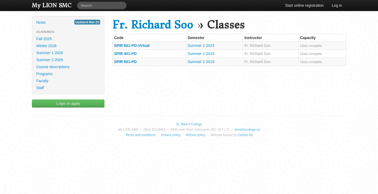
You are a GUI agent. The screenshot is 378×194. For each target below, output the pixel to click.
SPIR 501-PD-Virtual (132, 45)
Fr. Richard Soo (152, 25)
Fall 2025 (44, 39)
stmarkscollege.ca (247, 129)
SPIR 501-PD (125, 62)
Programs (44, 74)
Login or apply (68, 103)
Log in (337, 5)
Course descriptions (53, 67)
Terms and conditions (140, 135)
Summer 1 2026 (49, 53)
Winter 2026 (46, 46)
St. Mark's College (189, 124)
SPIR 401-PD (125, 53)
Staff (40, 88)
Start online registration (304, 5)
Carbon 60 (245, 135)
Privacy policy (171, 135)
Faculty (42, 81)
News (68, 22)
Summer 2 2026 (49, 60)
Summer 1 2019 (201, 53)
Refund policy (195, 135)
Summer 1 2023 (201, 45)
